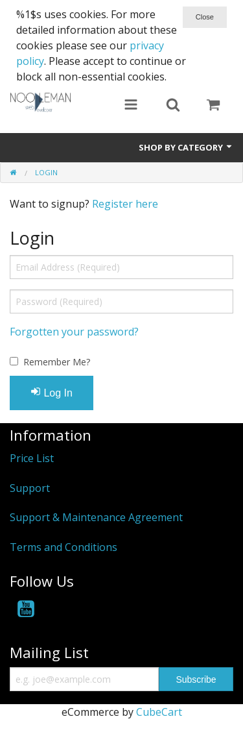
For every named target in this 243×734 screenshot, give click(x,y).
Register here (125, 204)
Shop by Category (186, 147)
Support (30, 488)
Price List (32, 458)
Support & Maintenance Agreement (96, 517)
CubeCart (159, 712)
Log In (51, 392)
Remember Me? (56, 362)
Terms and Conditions (63, 547)
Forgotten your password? (74, 331)
